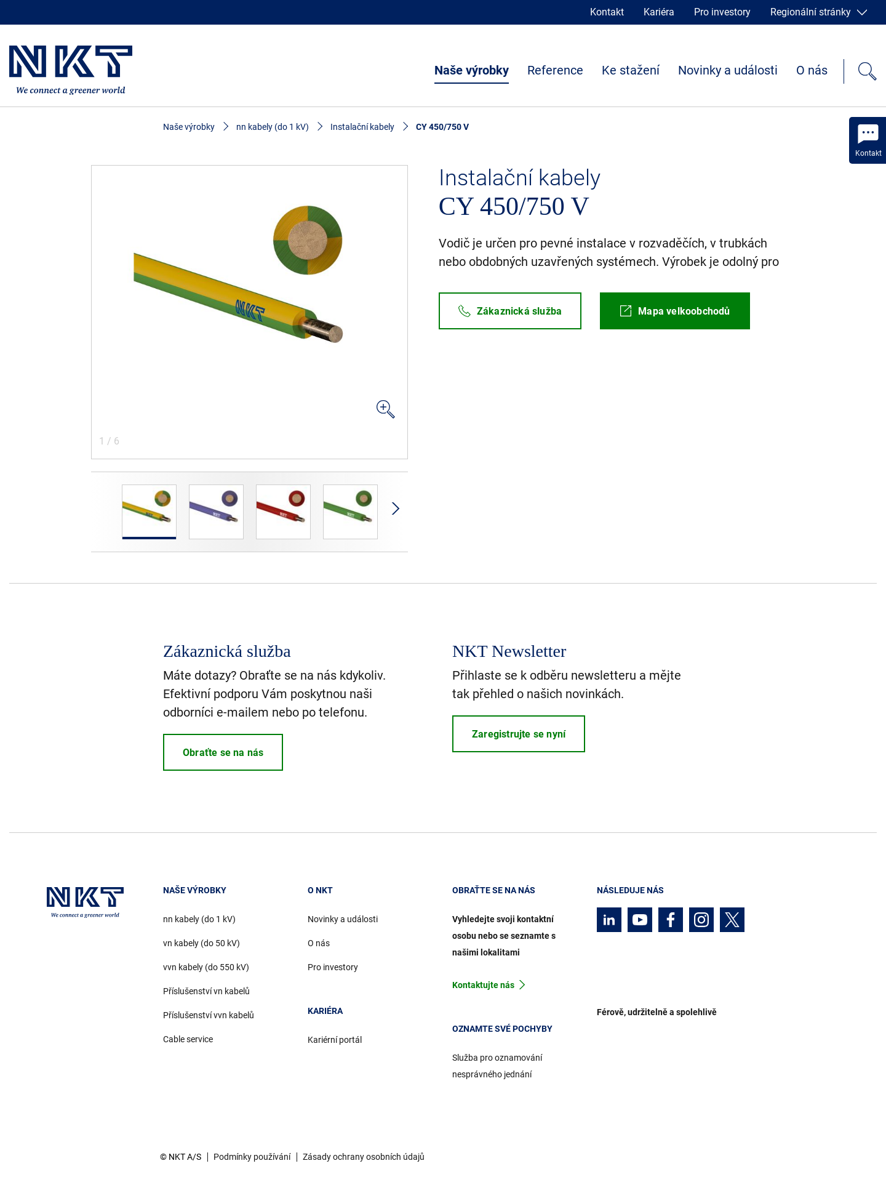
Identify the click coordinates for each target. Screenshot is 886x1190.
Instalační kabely (362, 127)
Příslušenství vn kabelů (206, 991)
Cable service (188, 1039)
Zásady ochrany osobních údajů (364, 1157)
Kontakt (607, 12)
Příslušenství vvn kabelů (208, 1015)
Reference (555, 70)
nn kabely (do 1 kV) (272, 127)
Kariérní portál (335, 1040)
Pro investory (722, 12)
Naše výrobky (471, 70)
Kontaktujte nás (483, 985)
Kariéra (659, 12)
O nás (812, 70)
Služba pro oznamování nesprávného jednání (497, 1066)
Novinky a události (728, 70)
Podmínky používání (252, 1157)
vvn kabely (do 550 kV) (206, 967)
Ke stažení (631, 70)
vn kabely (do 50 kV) (201, 943)
